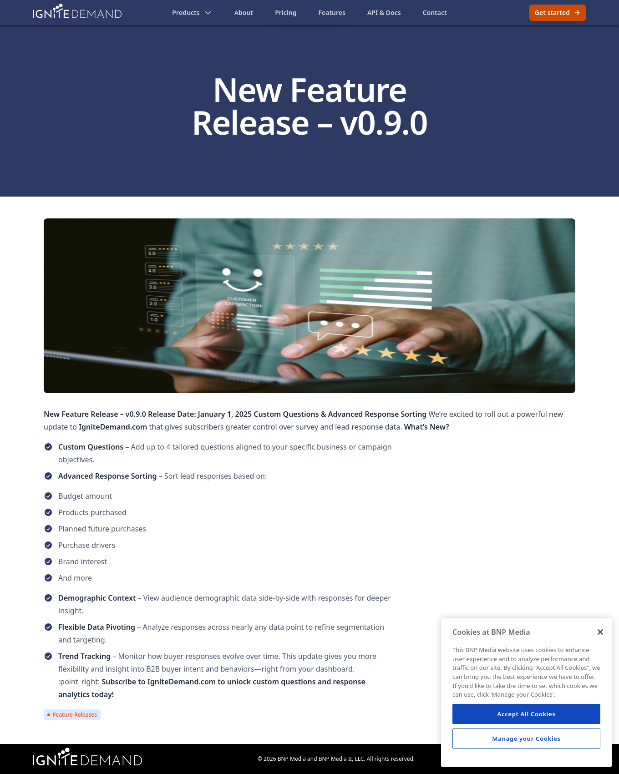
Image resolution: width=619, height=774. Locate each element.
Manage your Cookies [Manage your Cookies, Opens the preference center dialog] (526, 738)
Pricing (285, 12)
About (243, 12)
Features (331, 12)
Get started (558, 12)
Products (192, 12)
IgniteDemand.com (181, 682)
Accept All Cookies (526, 714)
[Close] (600, 632)
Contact (435, 12)
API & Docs (384, 12)
